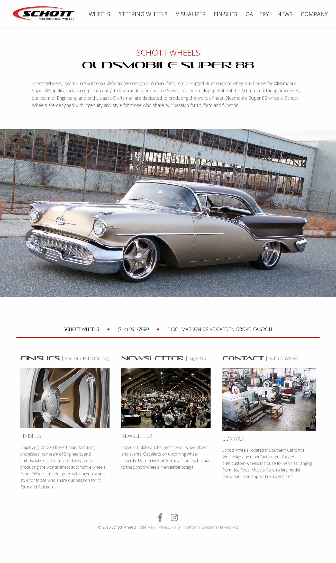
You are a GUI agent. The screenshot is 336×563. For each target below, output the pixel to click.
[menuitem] (99, 14)
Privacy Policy (170, 527)
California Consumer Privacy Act (211, 527)
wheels (99, 14)
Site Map (147, 527)
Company (314, 14)
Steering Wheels (143, 14)
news (285, 14)
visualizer (191, 14)
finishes (225, 14)
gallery (257, 14)
